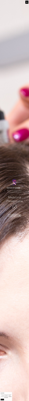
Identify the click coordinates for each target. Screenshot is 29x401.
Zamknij (2, 399)
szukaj (20, 215)
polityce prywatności (7, 397)
